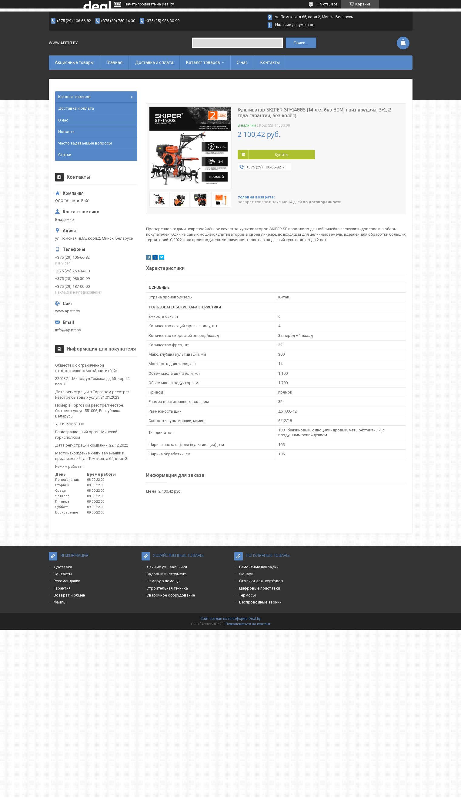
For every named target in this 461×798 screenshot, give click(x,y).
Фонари (246, 574)
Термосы (247, 595)
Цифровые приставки (259, 588)
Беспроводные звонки (260, 602)
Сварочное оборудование (170, 595)
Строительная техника (167, 588)
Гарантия (62, 588)
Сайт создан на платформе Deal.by (230, 619)
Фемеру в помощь (163, 581)
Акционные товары (74, 62)
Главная (114, 62)
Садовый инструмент (166, 574)
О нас (242, 62)
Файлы (60, 602)
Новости (66, 131)
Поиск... (301, 43)
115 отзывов (327, 4)
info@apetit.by (68, 330)
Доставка (63, 567)
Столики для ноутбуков (261, 581)
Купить (281, 154)
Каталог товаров (203, 62)
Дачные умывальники (166, 567)
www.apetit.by (67, 311)
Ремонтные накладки (259, 567)
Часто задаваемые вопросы (85, 143)
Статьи (64, 154)
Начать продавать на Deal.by (149, 4)
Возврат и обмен (69, 595)
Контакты (270, 62)
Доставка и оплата (154, 62)
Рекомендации (67, 581)
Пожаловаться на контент (247, 624)
